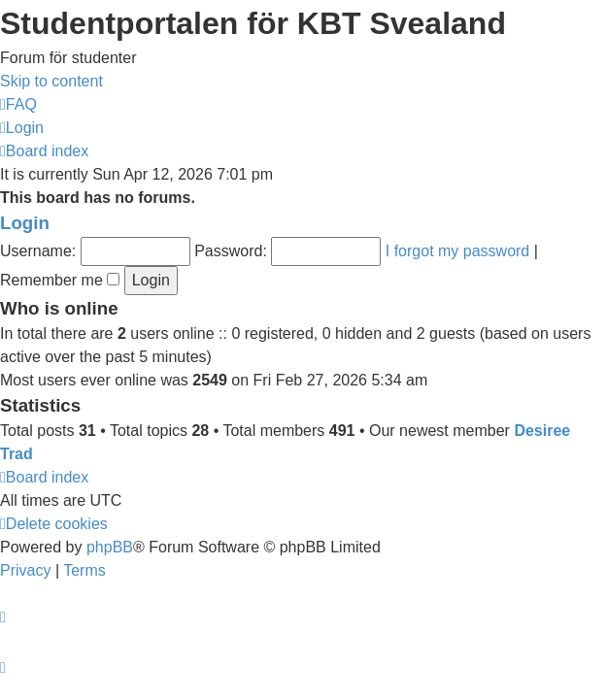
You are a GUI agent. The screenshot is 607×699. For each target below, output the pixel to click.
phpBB (109, 547)
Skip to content (51, 81)
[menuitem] (18, 104)
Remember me (59, 280)
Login (25, 223)
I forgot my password (458, 251)
